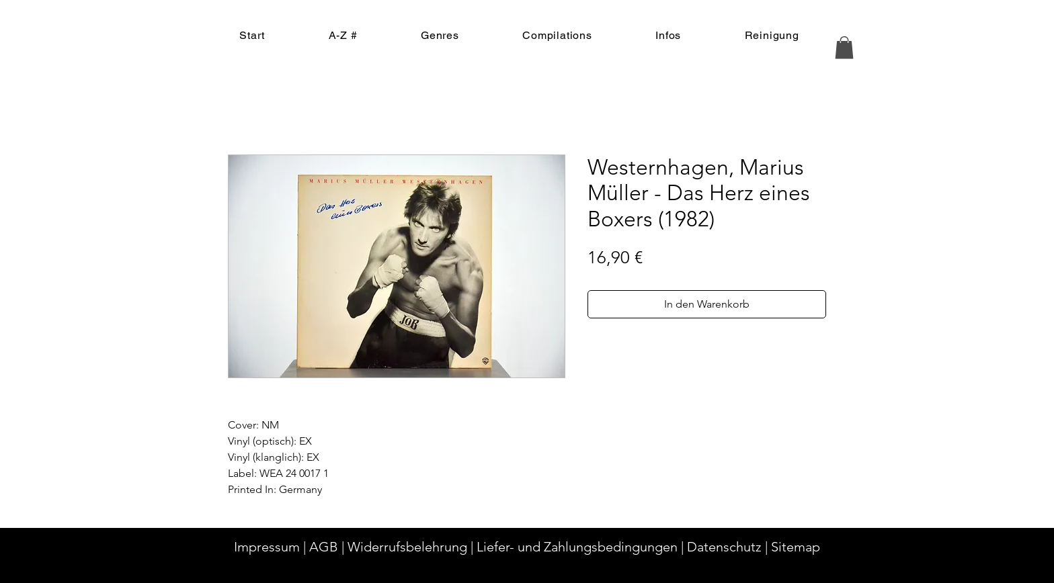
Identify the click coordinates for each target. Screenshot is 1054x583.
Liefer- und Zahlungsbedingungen (577, 547)
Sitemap (795, 547)
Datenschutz (724, 547)
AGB (323, 547)
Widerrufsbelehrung (407, 547)
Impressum (267, 547)
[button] (844, 47)
